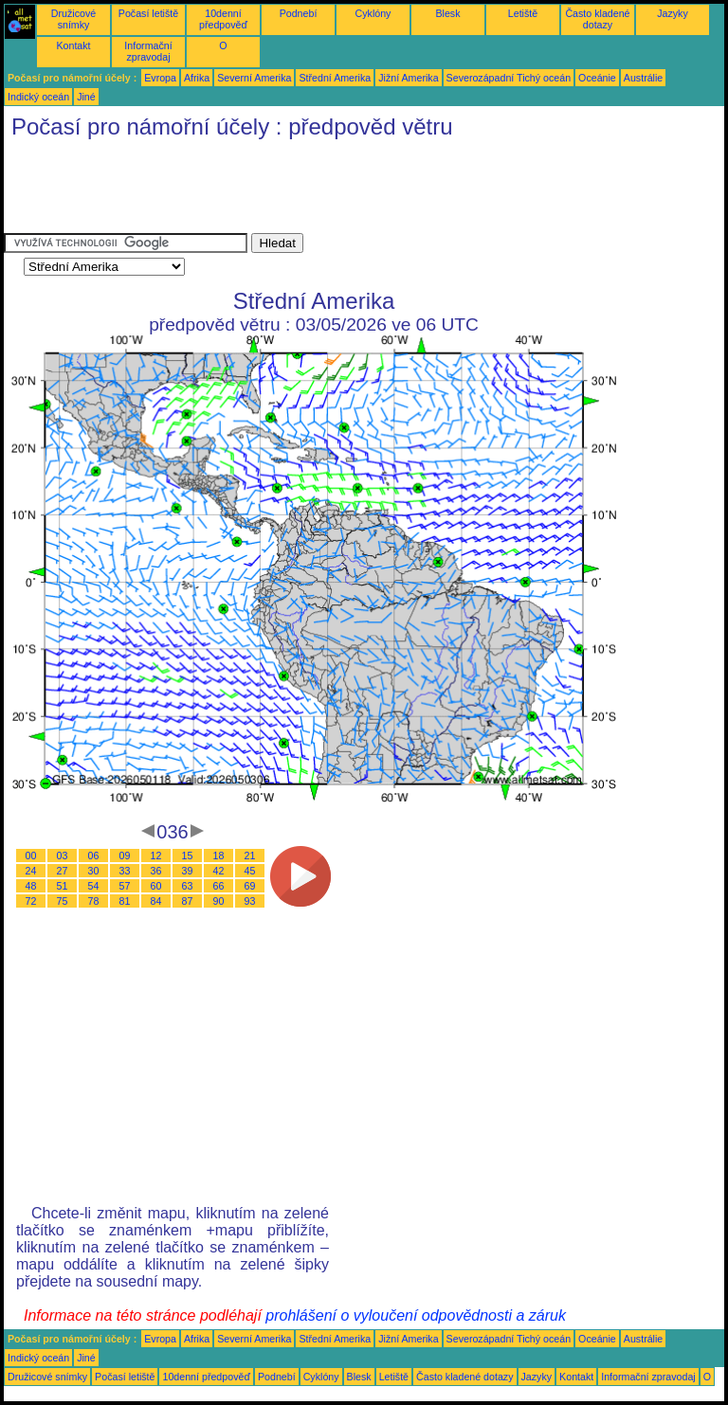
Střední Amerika (335, 77)
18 (219, 855)
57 (125, 886)
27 (62, 870)
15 (187, 855)
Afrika (196, 77)
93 (250, 901)
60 (156, 886)
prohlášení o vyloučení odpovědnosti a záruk (415, 1315)
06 (94, 855)
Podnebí (299, 13)
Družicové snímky (73, 19)
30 (94, 870)
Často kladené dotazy (597, 19)
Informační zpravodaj (148, 51)
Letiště (522, 13)
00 (31, 855)
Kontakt (73, 45)
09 (125, 855)
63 (187, 886)
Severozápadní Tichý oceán (509, 77)
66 (219, 886)
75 (62, 901)
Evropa (160, 77)
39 (187, 870)
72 (31, 901)
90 (219, 901)
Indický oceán (38, 96)
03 (62, 855)
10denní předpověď (223, 19)
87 (187, 901)
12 (156, 855)
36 (156, 870)
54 (94, 886)
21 (250, 855)
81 (125, 901)
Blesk (447, 13)
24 (31, 870)
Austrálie (643, 77)
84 (156, 901)
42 (219, 870)
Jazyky (672, 13)
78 (94, 901)
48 (31, 886)
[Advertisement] (349, 190)
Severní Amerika (254, 77)
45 (250, 870)
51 (62, 886)
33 (125, 870)
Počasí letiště (148, 13)
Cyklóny (373, 13)
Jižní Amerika (408, 77)
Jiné (86, 96)
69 (250, 886)
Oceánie (597, 77)
